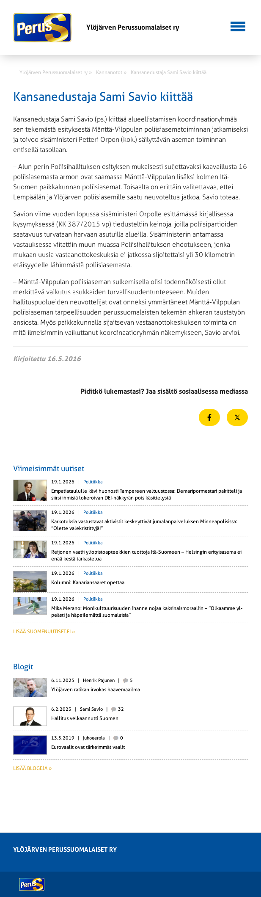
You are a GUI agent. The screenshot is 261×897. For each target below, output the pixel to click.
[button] (238, 25)
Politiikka (93, 482)
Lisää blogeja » (32, 768)
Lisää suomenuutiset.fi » (44, 632)
